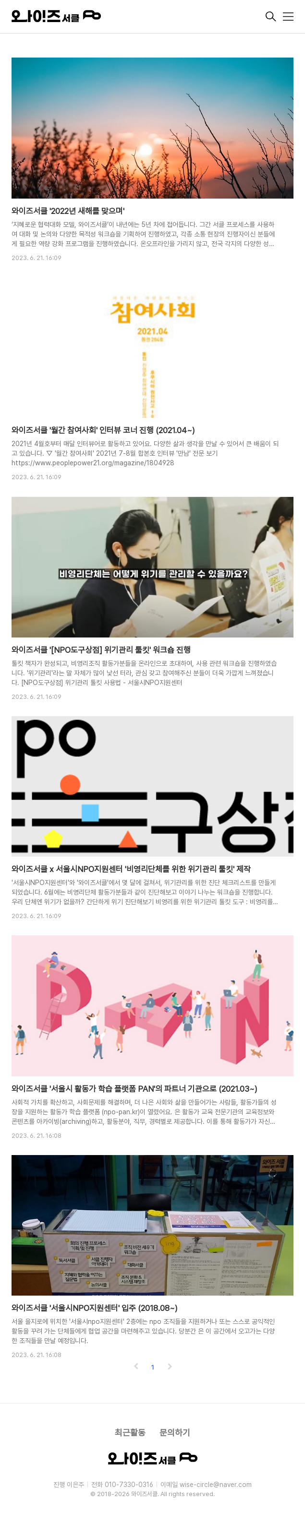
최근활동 (130, 1433)
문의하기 (174, 1433)
